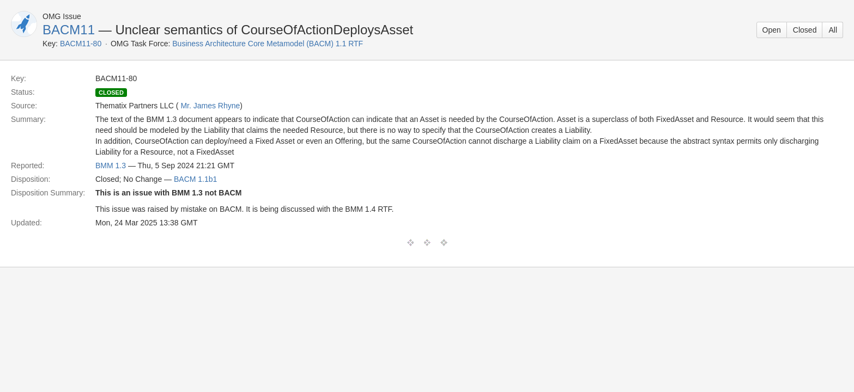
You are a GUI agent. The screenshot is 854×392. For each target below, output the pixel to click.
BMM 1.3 (110, 165)
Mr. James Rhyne (210, 105)
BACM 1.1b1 (195, 179)
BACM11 (69, 29)
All (832, 30)
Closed (805, 30)
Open (771, 30)
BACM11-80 (80, 43)
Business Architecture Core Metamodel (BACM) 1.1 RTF (267, 43)
